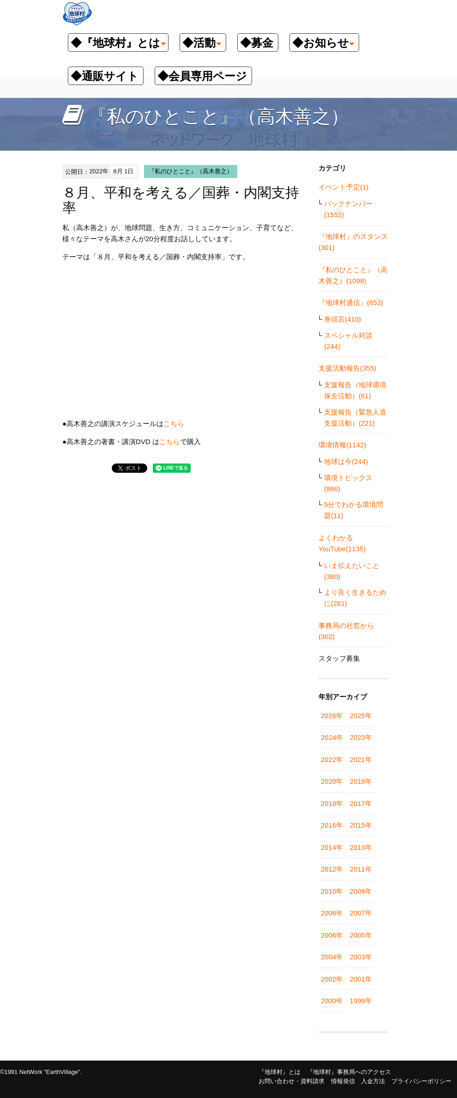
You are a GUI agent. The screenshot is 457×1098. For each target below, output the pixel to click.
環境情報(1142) (342, 445)
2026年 (332, 716)
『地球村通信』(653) (351, 302)
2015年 (361, 825)
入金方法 (373, 1081)
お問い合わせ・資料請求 (292, 1081)
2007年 (361, 913)
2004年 (332, 957)
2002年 (332, 979)
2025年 (361, 716)
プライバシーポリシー (421, 1081)
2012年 (332, 869)
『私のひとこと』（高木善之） (191, 171)
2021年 (361, 759)
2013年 (361, 847)
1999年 (361, 1001)
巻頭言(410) (342, 319)
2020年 (332, 781)
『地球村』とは (280, 1071)
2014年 (332, 847)
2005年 (361, 935)
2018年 (332, 803)
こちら (173, 423)
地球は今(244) (346, 461)
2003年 (361, 957)
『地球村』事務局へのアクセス (349, 1071)
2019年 (361, 781)
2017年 (361, 803)
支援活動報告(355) (347, 368)
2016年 (332, 825)
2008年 (332, 913)
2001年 (361, 979)
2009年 (361, 891)
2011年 (361, 869)
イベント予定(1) (343, 187)
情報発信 (343, 1081)
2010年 (332, 891)
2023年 (361, 737)
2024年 (332, 737)
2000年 (332, 1001)
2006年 (332, 935)
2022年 (332, 759)
